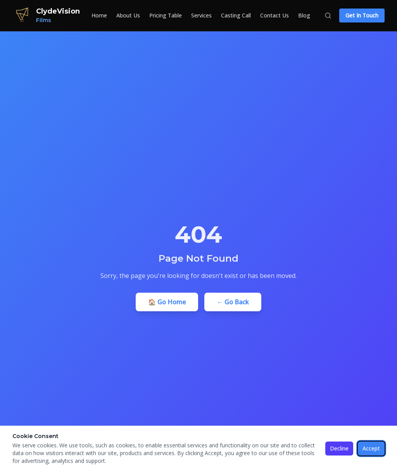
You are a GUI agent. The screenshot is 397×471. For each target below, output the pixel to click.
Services (201, 15)
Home (99, 15)
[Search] (328, 15)
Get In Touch (361, 15)
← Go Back (233, 302)
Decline (339, 448)
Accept (371, 448)
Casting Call (236, 15)
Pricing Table (165, 15)
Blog (304, 15)
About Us (128, 15)
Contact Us (274, 15)
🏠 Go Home (167, 302)
